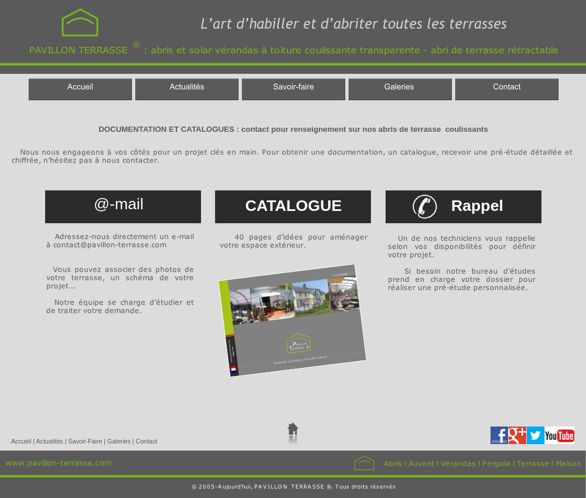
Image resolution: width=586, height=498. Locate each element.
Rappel (477, 205)
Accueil (22, 441)
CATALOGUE (294, 205)
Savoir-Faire (86, 441)
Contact (146, 441)
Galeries (119, 441)
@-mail (119, 204)
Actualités (50, 441)
